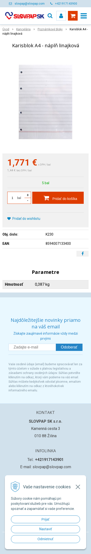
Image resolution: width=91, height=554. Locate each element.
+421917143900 (66, 3)
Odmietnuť (46, 539)
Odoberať (69, 347)
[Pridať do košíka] (58, 198)
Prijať (45, 519)
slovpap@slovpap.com (30, 3)
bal (19, 198)
